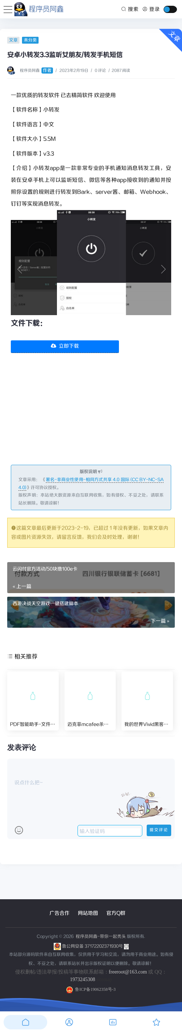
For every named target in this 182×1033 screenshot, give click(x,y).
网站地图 (88, 913)
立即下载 (65, 346)
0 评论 (100, 71)
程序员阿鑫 (36, 71)
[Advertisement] (91, 414)
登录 (151, 9)
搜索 (130, 9)
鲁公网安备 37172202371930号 (95, 946)
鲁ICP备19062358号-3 (91, 989)
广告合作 (59, 913)
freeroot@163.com (128, 972)
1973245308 (82, 979)
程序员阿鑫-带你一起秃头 (100, 936)
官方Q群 (115, 913)
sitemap (104, 979)
